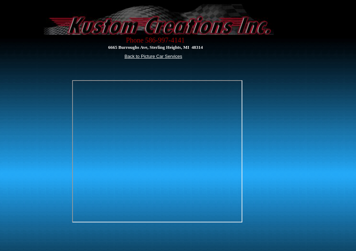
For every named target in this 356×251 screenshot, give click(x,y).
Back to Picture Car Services (153, 56)
